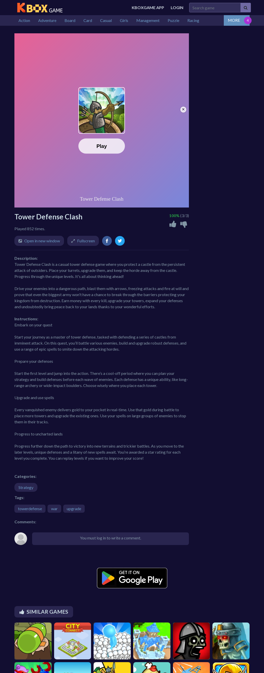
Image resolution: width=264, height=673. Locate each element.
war (54, 508)
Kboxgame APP (148, 7)
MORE (234, 20)
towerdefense (30, 508)
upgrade (74, 508)
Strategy (25, 487)
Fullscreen (86, 240)
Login (177, 7)
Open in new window (42, 240)
